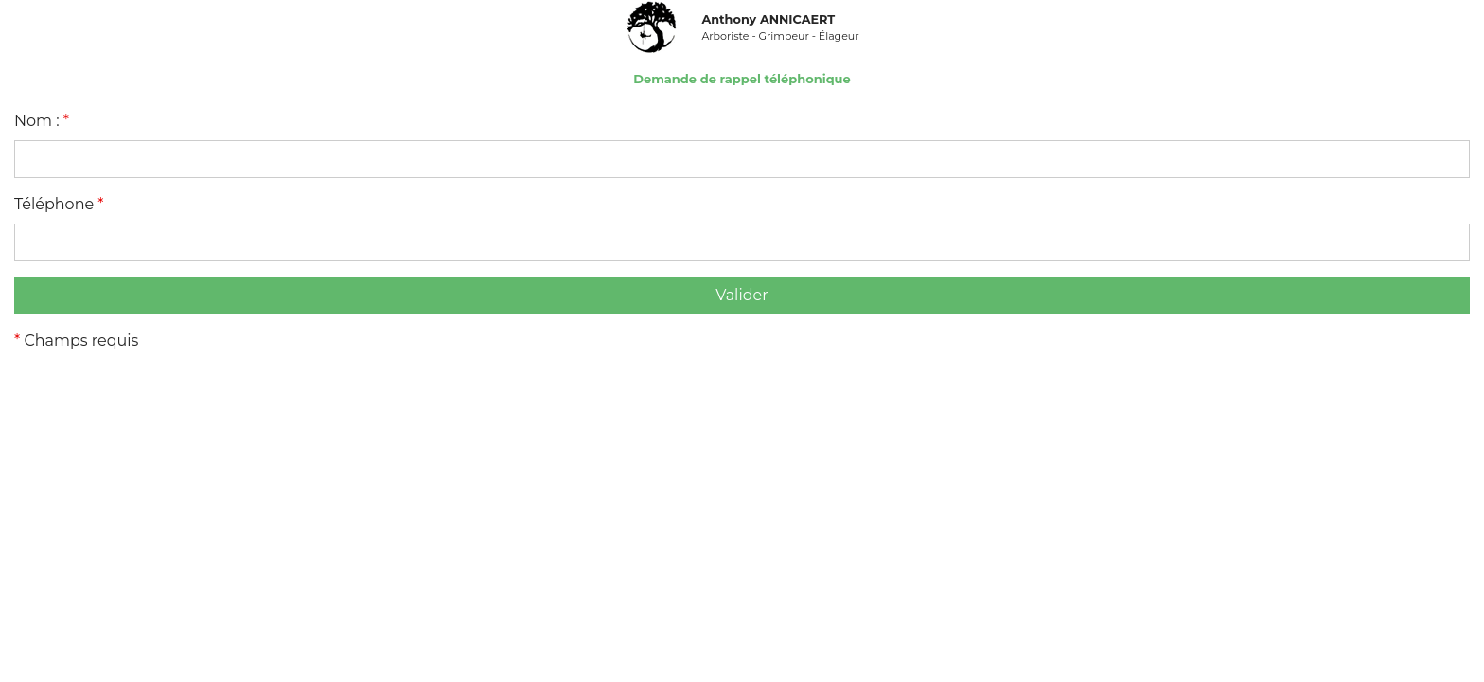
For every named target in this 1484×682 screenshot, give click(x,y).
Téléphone (59, 204)
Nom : (41, 121)
